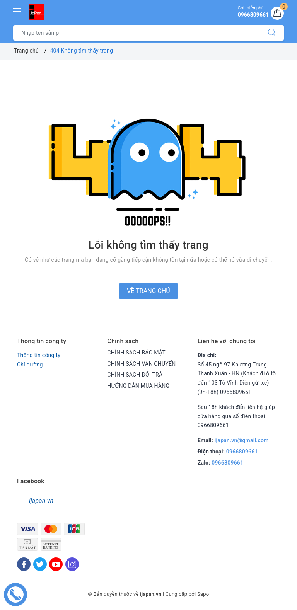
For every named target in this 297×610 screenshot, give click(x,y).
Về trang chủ (148, 291)
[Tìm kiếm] (272, 33)
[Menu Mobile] (17, 10)
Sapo (203, 594)
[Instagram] (72, 564)
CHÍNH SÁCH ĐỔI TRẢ (134, 374)
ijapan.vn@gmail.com (242, 440)
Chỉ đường (30, 364)
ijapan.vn (41, 500)
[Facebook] (24, 564)
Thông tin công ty (38, 355)
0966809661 (242, 451)
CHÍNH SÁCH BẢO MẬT (136, 352)
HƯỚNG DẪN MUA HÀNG (138, 386)
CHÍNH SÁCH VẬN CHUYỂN (141, 364)
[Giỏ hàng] (277, 13)
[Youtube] (56, 564)
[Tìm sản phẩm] (136, 33)
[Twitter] (40, 564)
